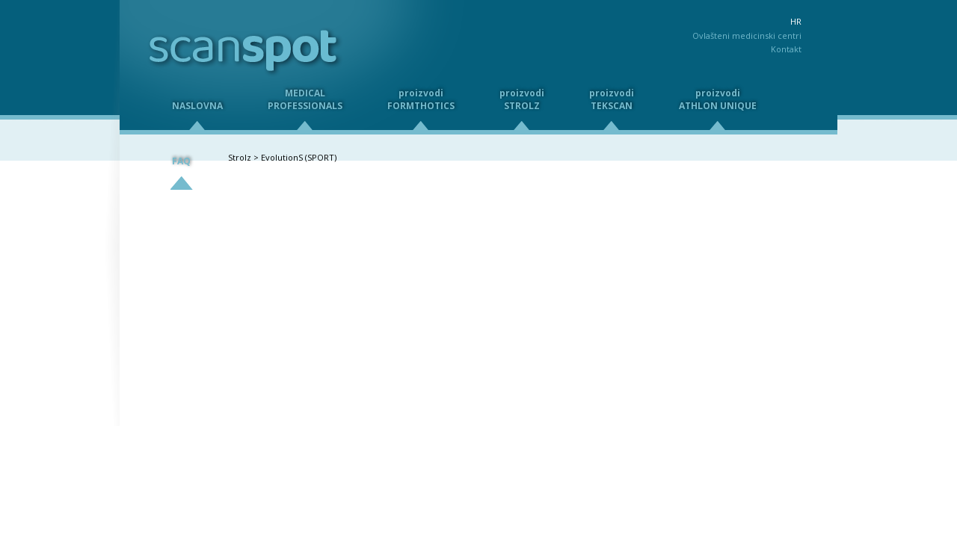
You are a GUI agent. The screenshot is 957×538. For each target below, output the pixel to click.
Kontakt (786, 49)
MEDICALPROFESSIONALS (305, 99)
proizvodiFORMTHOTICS (421, 99)
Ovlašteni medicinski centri (746, 35)
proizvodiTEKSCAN (611, 99)
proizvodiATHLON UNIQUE (718, 99)
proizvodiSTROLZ (521, 99)
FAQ (181, 161)
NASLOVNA (197, 105)
